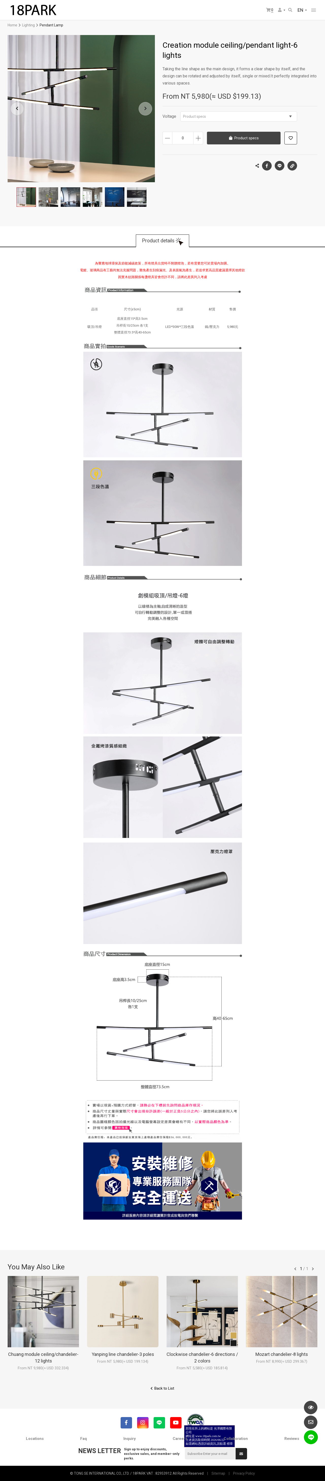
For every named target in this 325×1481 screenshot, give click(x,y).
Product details (158, 241)
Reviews (291, 1438)
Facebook (267, 166)
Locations (35, 1438)
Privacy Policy (244, 1473)
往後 (313, 1269)
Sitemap (218, 1473)
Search (290, 10)
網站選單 (313, 10)
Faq (83, 1438)
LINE (280, 166)
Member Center (280, 10)
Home (12, 25)
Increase (198, 138)
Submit (241, 1454)
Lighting (28, 25)
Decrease (167, 138)
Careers (180, 1438)
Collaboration (236, 1438)
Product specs (237, 116)
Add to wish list (291, 138)
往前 (295, 1269)
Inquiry (129, 1438)
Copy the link (292, 164)
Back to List (164, 1388)
